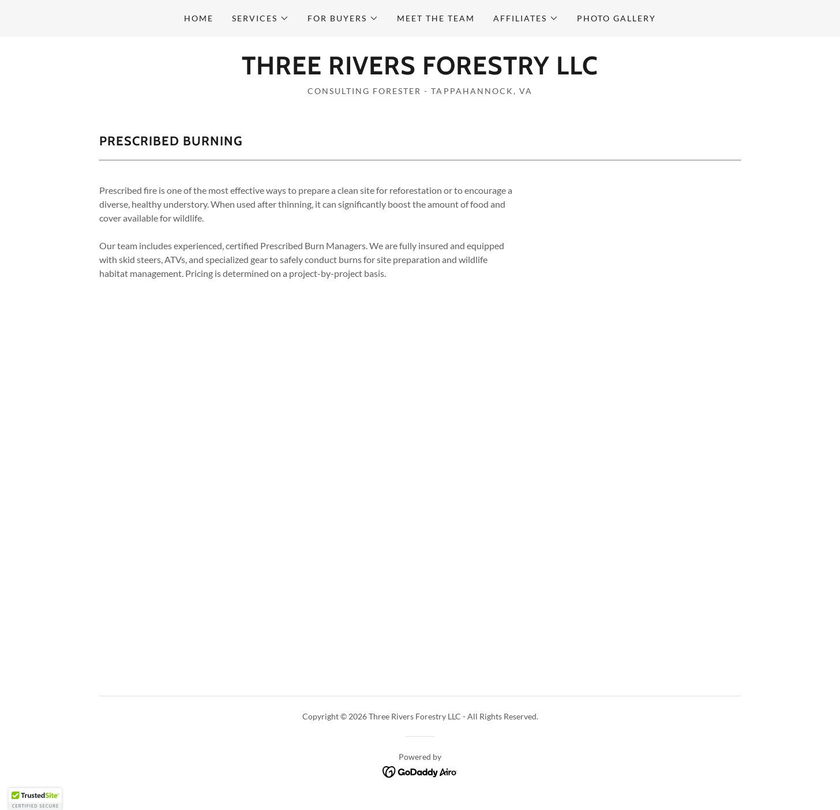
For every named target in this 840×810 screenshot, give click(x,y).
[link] (420, 70)
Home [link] (198, 18)
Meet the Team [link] (436, 18)
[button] (260, 18)
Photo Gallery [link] (616, 18)
